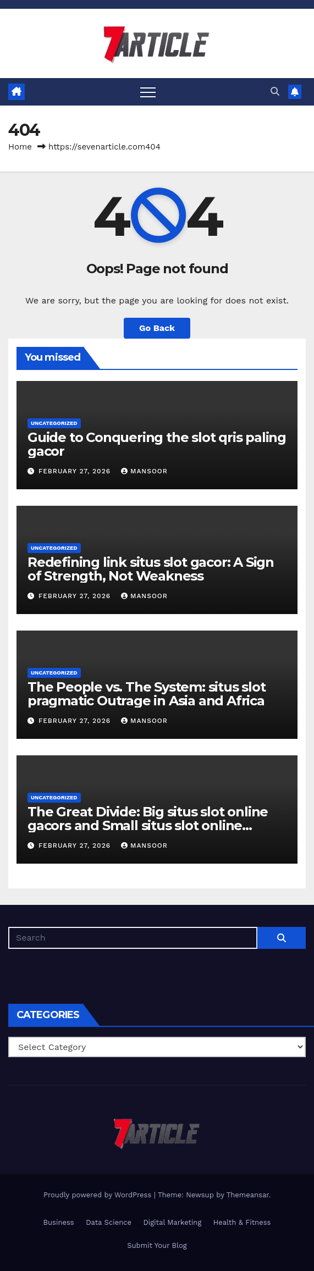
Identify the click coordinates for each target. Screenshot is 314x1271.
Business (58, 1222)
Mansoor (144, 471)
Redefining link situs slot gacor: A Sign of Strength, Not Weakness (150, 569)
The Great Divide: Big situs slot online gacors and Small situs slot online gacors (147, 825)
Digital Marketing (172, 1222)
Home (20, 147)
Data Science (108, 1222)
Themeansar (248, 1195)
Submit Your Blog (157, 1245)
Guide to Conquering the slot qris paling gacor (156, 444)
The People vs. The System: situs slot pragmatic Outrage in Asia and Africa (146, 694)
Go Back (157, 328)
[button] (275, 91)
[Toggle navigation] (148, 91)
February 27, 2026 (75, 471)
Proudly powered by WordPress (98, 1195)
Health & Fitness (242, 1222)
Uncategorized (54, 423)
